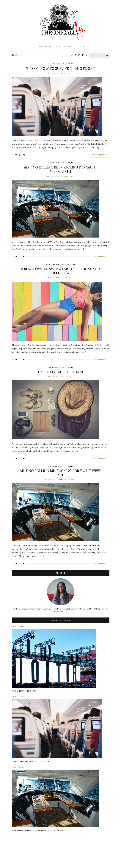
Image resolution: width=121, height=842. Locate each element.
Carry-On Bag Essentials (60, 372)
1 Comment (70, 479)
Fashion (47, 264)
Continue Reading (99, 155)
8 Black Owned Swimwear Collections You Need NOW (60, 271)
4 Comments (68, 277)
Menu (17, 55)
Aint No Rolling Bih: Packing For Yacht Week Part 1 (60, 473)
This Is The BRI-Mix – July (24, 691)
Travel (69, 64)
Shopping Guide (56, 64)
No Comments (67, 73)
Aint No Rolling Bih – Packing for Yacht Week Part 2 (60, 169)
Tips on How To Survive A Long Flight (60, 68)
